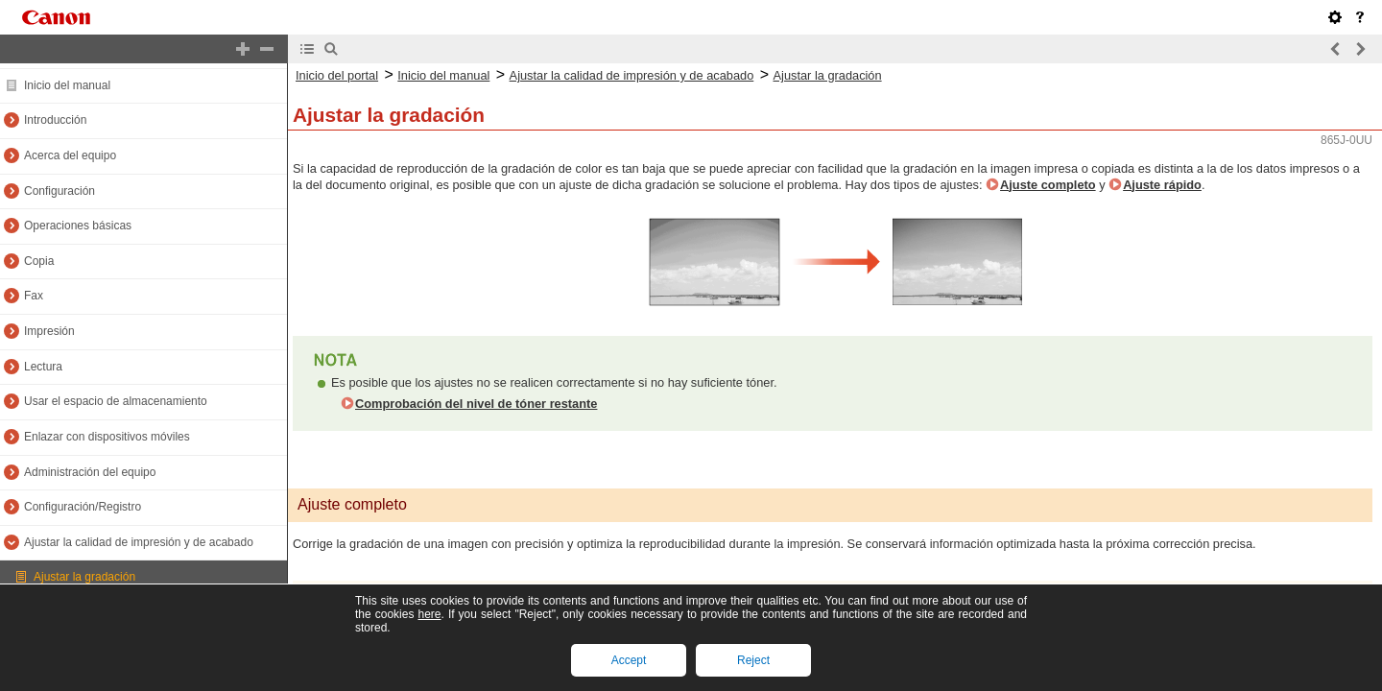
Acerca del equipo (70, 155)
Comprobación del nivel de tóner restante (476, 403)
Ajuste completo (1048, 185)
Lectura (43, 366)
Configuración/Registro (82, 506)
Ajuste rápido (1162, 185)
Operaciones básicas (77, 225)
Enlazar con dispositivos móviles (107, 436)
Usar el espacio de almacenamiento (115, 401)
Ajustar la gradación (84, 577)
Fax (33, 295)
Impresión (49, 331)
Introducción (55, 120)
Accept (629, 660)
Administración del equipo (89, 472)
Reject (753, 660)
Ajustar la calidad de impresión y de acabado (138, 542)
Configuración (59, 191)
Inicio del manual (67, 85)
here (429, 614)
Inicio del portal (337, 75)
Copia (39, 261)
